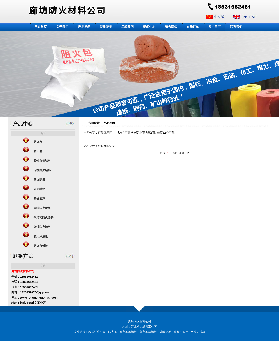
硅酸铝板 (165, 332)
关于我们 (62, 27)
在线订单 (193, 27)
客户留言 (214, 27)
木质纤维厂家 (96, 332)
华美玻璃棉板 (128, 332)
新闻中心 (149, 27)
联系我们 (236, 27)
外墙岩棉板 (198, 332)
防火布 (112, 332)
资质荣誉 (106, 27)
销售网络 (171, 27)
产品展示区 (105, 132)
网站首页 (40, 27)
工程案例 (127, 27)
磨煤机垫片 (181, 332)
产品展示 (84, 27)
